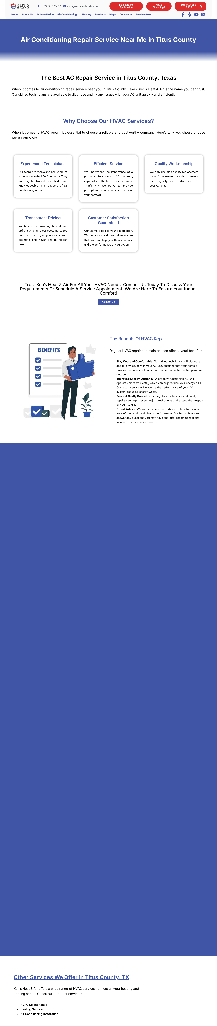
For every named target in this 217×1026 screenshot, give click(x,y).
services (74, 994)
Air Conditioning (67, 14)
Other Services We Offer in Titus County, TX (71, 977)
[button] (67, 14)
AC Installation (45, 14)
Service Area (143, 14)
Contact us (126, 14)
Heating (86, 14)
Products (100, 14)
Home (14, 14)
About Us (27, 14)
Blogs (112, 14)
